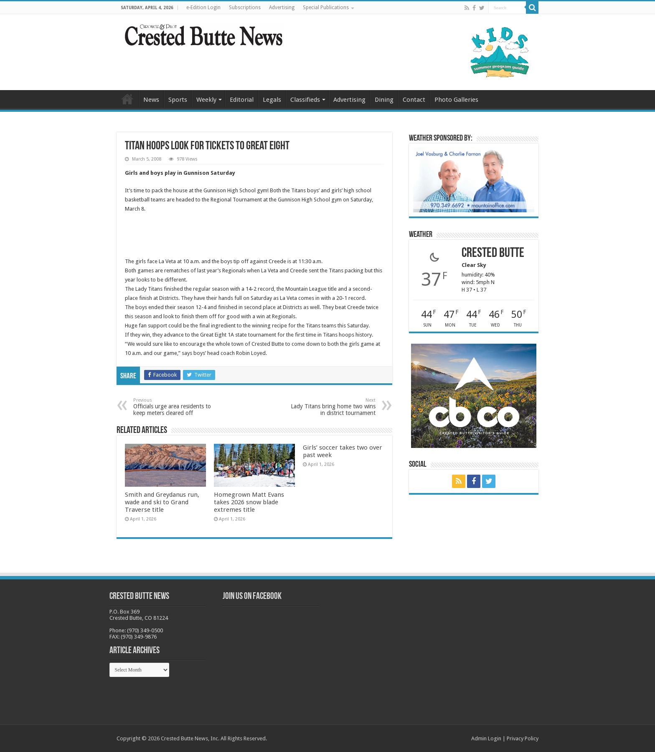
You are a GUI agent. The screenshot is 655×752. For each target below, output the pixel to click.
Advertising (281, 7)
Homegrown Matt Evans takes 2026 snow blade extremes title (249, 502)
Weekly (206, 99)
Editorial (242, 99)
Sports (177, 99)
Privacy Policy (522, 738)
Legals (272, 99)
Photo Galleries (456, 99)
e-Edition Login (203, 7)
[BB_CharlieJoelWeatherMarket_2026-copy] (473, 179)
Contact (414, 99)
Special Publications (326, 7)
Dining (384, 99)
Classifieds (305, 99)
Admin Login (486, 738)
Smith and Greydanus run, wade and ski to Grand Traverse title (162, 502)
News (151, 99)
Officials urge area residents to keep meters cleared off (176, 406)
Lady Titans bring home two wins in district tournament (333, 406)
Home (127, 99)
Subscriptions (245, 7)
